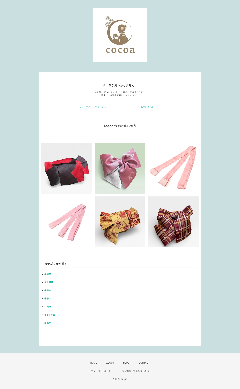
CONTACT (144, 363)
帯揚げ (47, 298)
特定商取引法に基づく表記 (135, 371)
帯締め (47, 290)
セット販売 (49, 315)
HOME (93, 363)
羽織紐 (47, 306)
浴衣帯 (47, 323)
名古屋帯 (48, 282)
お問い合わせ (147, 107)
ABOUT (110, 363)
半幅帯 (47, 274)
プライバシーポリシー (102, 371)
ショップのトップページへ (92, 107)
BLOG (126, 363)
